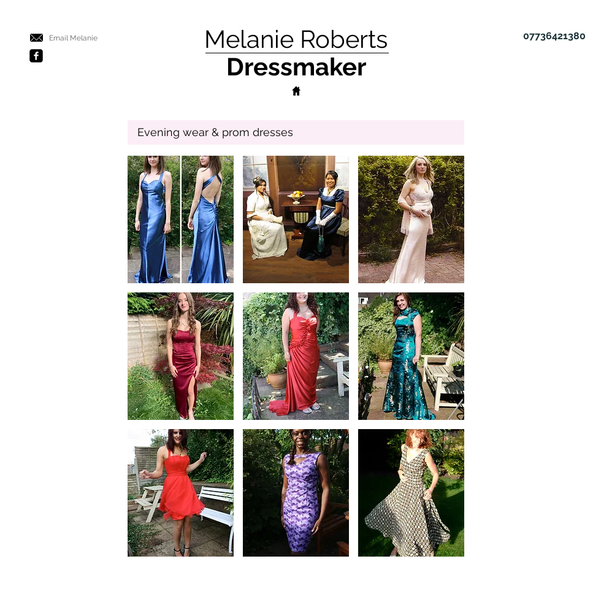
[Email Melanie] (73, 38)
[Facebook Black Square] (36, 56)
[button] (181, 219)
